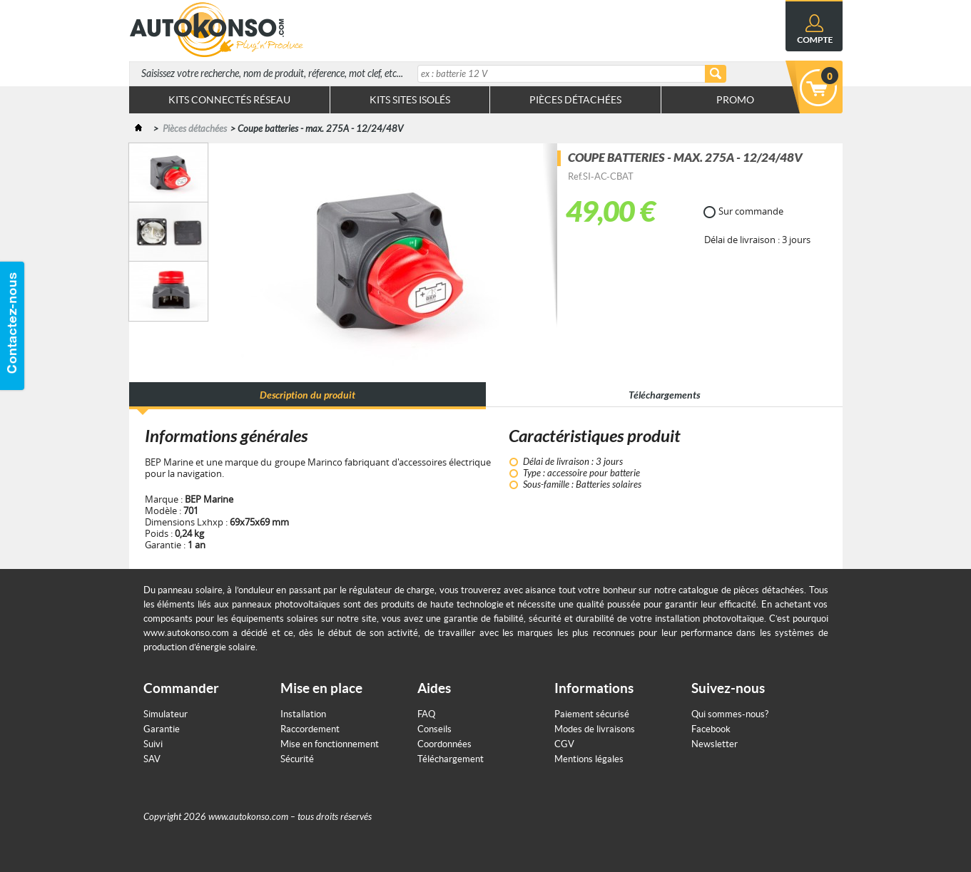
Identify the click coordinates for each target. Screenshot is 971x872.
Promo (735, 100)
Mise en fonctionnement (329, 744)
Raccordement (310, 729)
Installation (303, 714)
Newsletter (714, 744)
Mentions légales (589, 759)
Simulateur (165, 714)
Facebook (711, 729)
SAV (152, 759)
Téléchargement (450, 759)
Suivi (153, 744)
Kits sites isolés (410, 100)
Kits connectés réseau (229, 100)
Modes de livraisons (594, 729)
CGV (564, 744)
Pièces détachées (195, 129)
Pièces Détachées (575, 100)
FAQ (426, 714)
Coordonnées (444, 744)
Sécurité (297, 759)
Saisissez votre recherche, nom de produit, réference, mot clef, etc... (272, 74)
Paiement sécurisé (591, 714)
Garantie (161, 729)
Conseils (434, 729)
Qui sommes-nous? (729, 714)
